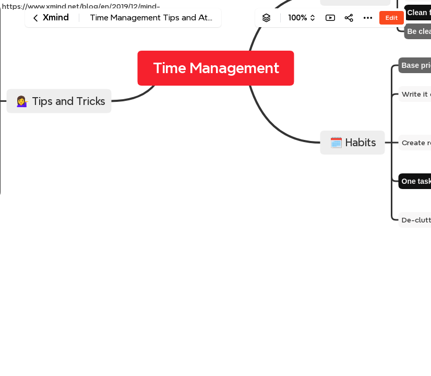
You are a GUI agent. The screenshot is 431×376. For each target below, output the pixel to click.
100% (297, 17)
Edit (392, 17)
